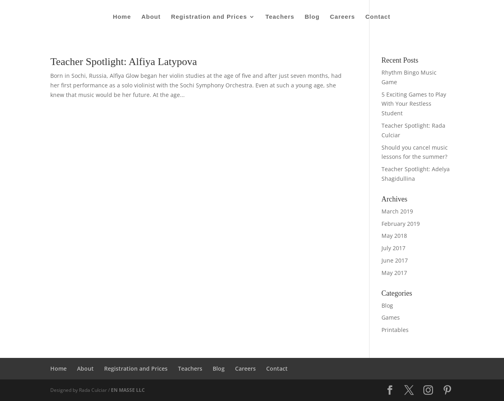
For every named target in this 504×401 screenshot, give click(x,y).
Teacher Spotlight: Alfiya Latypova (123, 61)
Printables (395, 330)
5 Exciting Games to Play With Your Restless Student (413, 104)
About (150, 17)
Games (390, 317)
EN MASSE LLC (128, 390)
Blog (312, 17)
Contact (378, 17)
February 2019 (400, 223)
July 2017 (393, 248)
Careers (342, 17)
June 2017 (394, 260)
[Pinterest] (447, 390)
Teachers (279, 17)
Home (122, 17)
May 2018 (394, 235)
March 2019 (397, 211)
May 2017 (394, 273)
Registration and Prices (209, 17)
